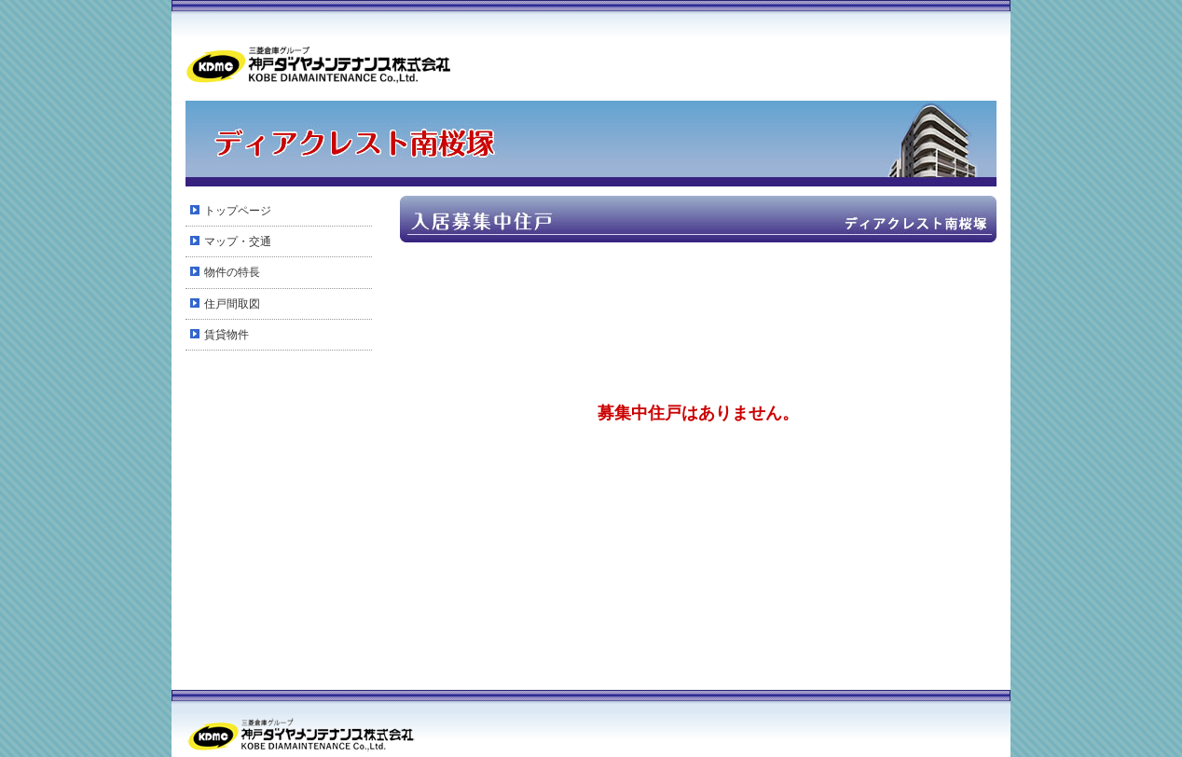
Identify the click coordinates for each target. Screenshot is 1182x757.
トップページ (237, 210)
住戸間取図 (232, 303)
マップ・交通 (237, 241)
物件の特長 (232, 272)
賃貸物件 (226, 334)
